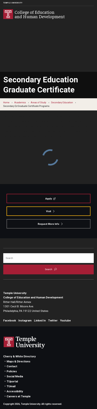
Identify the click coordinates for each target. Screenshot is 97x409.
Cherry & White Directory (19, 356)
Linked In (40, 320)
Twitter (53, 320)
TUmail (11, 386)
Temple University (12, 3)
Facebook (9, 320)
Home (6, 102)
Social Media (15, 376)
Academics (20, 102)
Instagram (25, 320)
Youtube (65, 320)
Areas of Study (38, 102)
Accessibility (15, 391)
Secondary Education (62, 102)
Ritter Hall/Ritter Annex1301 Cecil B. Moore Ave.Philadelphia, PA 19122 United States (25, 306)
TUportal (12, 381)
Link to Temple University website (24, 342)
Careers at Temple (19, 396)
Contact (12, 366)
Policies (12, 371)
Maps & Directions (18, 361)
